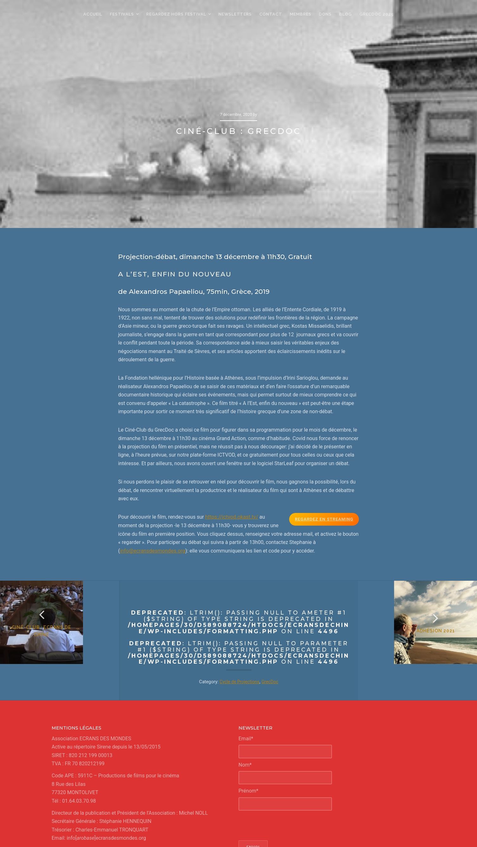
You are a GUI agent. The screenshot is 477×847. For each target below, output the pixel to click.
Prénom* (248, 731)
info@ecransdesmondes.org (151, 491)
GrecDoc (270, 622)
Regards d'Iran (314, 829)
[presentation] (286, 766)
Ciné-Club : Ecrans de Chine (59, 589)
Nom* (244, 705)
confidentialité (275, 836)
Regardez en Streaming (324, 460)
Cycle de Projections (239, 622)
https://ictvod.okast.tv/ (231, 458)
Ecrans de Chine (222, 829)
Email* (245, 679)
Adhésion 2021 (417, 589)
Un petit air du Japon (279, 829)
